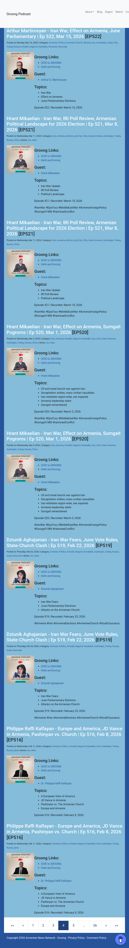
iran (54, 136)
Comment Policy (96, 937)
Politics (61, 42)
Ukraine (87, 42)
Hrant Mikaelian (50, 173)
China (16, 140)
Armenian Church (74, 42)
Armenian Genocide (57, 46)
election (69, 136)
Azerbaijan (101, 42)
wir (29, 140)
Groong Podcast (19, 14)
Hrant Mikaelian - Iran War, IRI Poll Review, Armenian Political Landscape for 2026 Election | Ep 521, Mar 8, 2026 (62, 124)
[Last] (116, 925)
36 (95, 925)
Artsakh (25, 46)
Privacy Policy (76, 937)
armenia (61, 136)
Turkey (10, 46)
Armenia (53, 42)
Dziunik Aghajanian (52, 588)
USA (116, 42)
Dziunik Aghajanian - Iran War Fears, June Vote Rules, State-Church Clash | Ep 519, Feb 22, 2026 (63, 542)
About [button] (88, 11)
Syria (16, 750)
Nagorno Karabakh (38, 46)
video (34, 140)
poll (76, 136)
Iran (93, 42)
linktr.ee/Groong (50, 66)
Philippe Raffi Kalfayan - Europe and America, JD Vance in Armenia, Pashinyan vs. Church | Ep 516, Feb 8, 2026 (64, 731)
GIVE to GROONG (51, 62)
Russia (17, 46)
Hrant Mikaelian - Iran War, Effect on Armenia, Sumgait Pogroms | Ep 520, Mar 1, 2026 (64, 329)
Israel (110, 42)
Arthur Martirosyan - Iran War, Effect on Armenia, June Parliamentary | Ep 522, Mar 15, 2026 (63, 33)
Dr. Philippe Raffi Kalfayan (56, 783)
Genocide (17, 555)
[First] (12, 925)
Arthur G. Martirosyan (54, 79)
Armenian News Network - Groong (46, 937)
